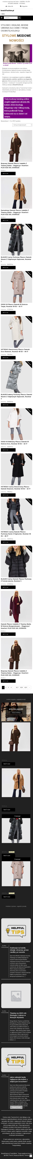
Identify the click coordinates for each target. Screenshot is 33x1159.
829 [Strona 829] (26, 687)
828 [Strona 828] (21, 687)
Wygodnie (23, 6)
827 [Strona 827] (17, 687)
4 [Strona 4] (11, 687)
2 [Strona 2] (5, 687)
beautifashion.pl (7, 11)
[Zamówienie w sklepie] (22, 125)
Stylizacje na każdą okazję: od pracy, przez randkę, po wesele (19, 1002)
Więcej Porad (16, 1107)
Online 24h (9, 6)
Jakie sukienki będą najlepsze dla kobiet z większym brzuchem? (19, 1133)
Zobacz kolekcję (16, 712)
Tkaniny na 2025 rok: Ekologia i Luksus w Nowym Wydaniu (18, 1066)
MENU (3, 14)
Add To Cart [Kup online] (5, 173)
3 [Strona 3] (8, 687)
